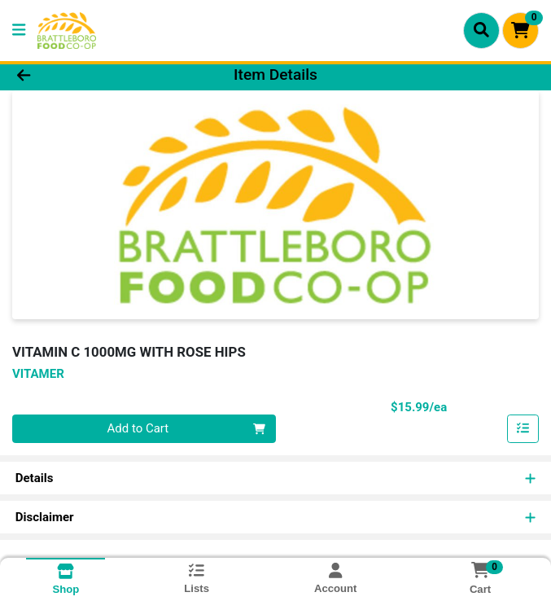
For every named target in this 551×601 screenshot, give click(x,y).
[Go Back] (78, 75)
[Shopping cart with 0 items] (520, 30)
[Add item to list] (523, 429)
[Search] (481, 30)
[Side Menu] (18, 30)
